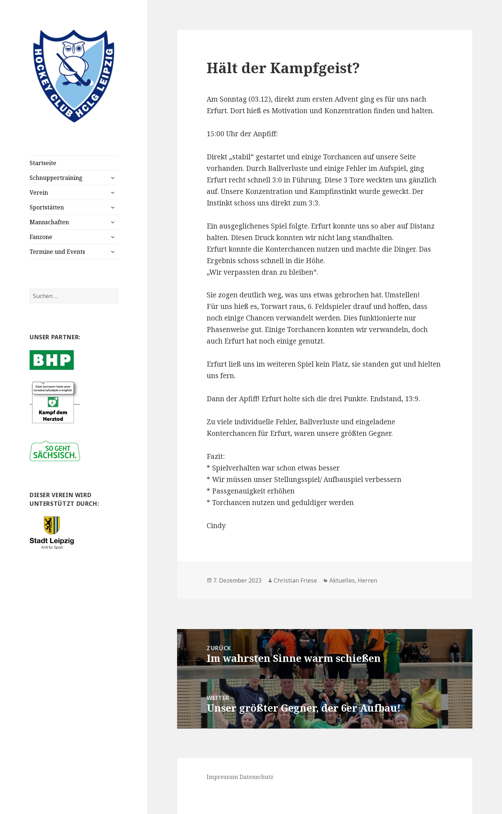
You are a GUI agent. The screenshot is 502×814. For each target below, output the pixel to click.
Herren (367, 580)
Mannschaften (49, 222)
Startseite (43, 163)
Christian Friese (295, 580)
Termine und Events (57, 252)
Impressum (222, 777)
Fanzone (41, 237)
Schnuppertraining (56, 178)
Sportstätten (47, 207)
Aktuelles (342, 580)
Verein (39, 192)
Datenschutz (256, 777)
